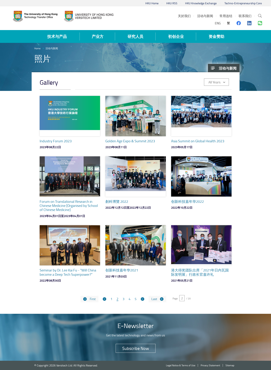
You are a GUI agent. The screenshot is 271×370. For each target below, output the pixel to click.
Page (175, 298)
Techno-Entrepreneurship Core (243, 3)
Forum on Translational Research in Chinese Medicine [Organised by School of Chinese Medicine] (69, 205)
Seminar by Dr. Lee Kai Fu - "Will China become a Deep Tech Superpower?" (68, 272)
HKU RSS (171, 3)
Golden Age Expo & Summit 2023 (130, 140)
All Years (214, 82)
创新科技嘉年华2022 (187, 201)
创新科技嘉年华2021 (121, 270)
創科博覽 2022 (116, 201)
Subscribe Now (135, 348)
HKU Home (152, 3)
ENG (218, 23)
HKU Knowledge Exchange (201, 3)
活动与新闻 (51, 48)
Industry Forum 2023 (56, 140)
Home (37, 48)
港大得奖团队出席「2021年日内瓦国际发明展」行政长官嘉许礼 (200, 272)
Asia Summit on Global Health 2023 (197, 140)
